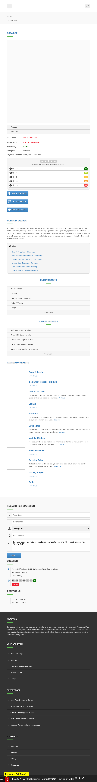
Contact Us (14, 765)
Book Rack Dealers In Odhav (21, 330)
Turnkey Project (36, 472)
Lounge (13, 308)
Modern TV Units (17, 303)
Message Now (19, 202)
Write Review (18, 210)
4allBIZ (70, 779)
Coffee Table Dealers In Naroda (22, 344)
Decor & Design (16, 289)
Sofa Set (14, 294)
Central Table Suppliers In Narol (22, 340)
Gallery (13, 759)
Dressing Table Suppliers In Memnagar (24, 349)
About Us (14, 746)
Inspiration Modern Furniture (21, 298)
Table (31, 482)
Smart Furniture (36, 450)
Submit (12, 555)
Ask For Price (19, 193)
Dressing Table (36, 460)
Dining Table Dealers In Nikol (21, 335)
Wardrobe (33, 413)
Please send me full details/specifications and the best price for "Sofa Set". (51, 545)
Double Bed (34, 426)
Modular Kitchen (37, 438)
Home (9, 16)
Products (14, 127)
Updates (13, 752)
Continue (33, 376)
